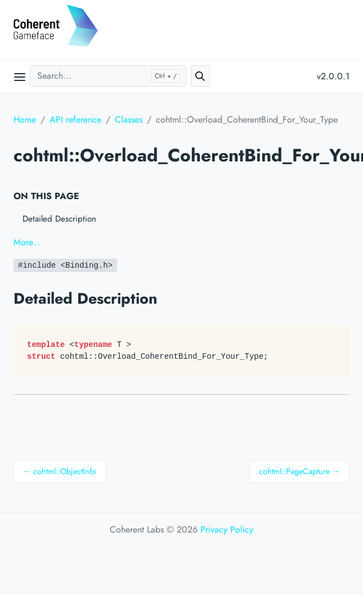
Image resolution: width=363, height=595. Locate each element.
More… (27, 242)
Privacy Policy (226, 529)
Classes (128, 119)
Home (25, 119)
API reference (75, 119)
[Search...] (108, 76)
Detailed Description (59, 219)
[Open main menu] (19, 76)
